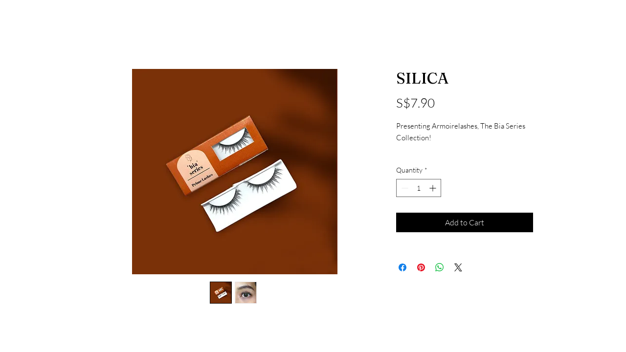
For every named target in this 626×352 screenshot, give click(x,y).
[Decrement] (404, 188)
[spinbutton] (418, 188)
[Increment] (433, 188)
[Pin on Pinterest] (421, 267)
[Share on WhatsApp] (440, 267)
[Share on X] (458, 267)
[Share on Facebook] (402, 267)
